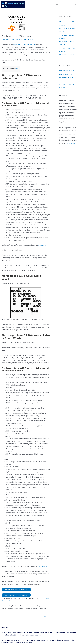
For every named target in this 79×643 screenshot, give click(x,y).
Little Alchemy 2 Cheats (67, 71)
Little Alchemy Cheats (67, 74)
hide (17, 68)
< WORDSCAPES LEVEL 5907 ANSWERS (17, 590)
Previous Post (7, 617)
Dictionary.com (43, 245)
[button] (57, 4)
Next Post (45, 617)
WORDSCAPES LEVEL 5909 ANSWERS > (17, 595)
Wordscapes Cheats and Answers (14, 39)
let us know (71, 143)
